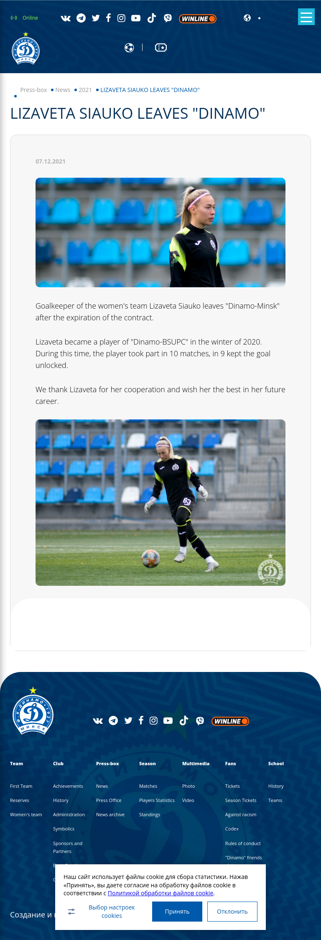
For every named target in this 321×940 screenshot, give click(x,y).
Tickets (232, 786)
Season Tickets (241, 800)
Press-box (33, 90)
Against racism (241, 814)
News (62, 90)
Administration (69, 814)
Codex (232, 828)
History (61, 800)
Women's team (26, 814)
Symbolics (63, 828)
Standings (149, 814)
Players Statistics (157, 800)
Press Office (109, 800)
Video (188, 800)
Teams (275, 800)
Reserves (19, 800)
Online (30, 18)
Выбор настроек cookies (100, 911)
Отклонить (232, 911)
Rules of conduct (243, 843)
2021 (85, 90)
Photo (188, 786)
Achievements (68, 786)
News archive (110, 814)
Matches (148, 786)
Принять (177, 911)
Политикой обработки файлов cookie (161, 893)
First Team (21, 786)
